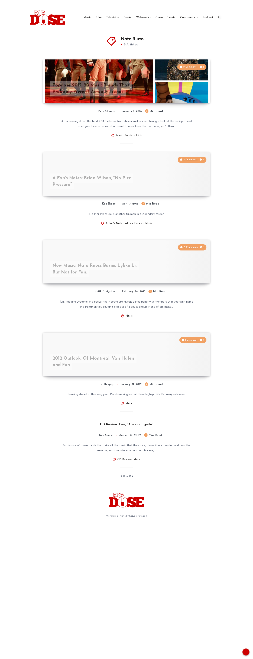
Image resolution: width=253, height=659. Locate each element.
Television (112, 17)
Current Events (165, 17)
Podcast (208, 17)
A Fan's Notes (115, 290)
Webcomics (143, 17)
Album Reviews (134, 290)
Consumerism (189, 17)
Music (87, 17)
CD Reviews (124, 594)
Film (99, 17)
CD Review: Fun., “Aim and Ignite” (126, 558)
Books (128, 17)
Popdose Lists (133, 169)
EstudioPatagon (138, 649)
